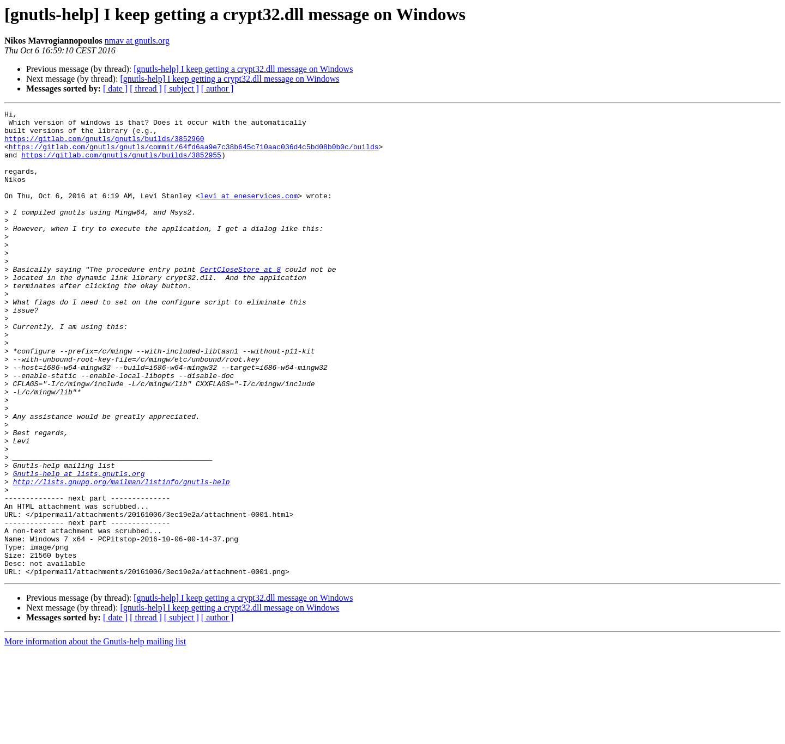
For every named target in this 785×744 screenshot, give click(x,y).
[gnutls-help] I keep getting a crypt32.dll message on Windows (243, 69)
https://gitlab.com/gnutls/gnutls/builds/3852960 (104, 145)
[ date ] (115, 88)
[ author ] (217, 88)
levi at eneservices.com (249, 213)
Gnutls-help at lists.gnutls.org (79, 547)
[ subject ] (181, 88)
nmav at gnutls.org (137, 40)
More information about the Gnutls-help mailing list (95, 734)
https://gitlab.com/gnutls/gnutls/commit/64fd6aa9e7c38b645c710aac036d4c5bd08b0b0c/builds (194, 155)
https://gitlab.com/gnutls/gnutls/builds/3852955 (121, 164)
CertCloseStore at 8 (240, 302)
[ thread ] (146, 88)
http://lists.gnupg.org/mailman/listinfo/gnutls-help (121, 557)
